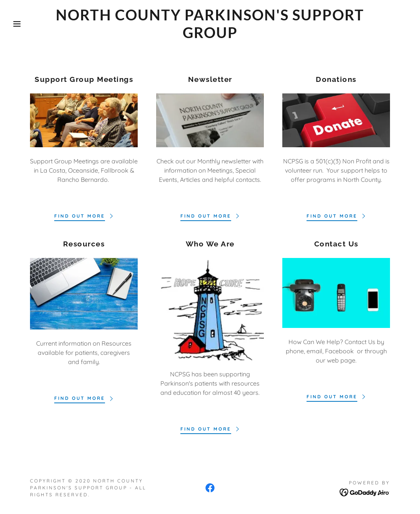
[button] (21, 24)
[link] (210, 36)
